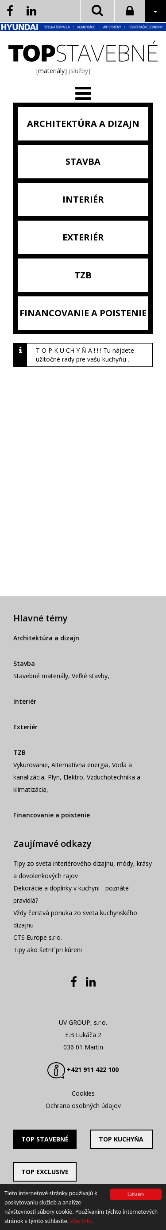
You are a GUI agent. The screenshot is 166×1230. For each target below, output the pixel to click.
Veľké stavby (90, 676)
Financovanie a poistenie (51, 815)
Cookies (83, 1093)
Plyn (54, 777)
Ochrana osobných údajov (83, 1105)
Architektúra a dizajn (46, 638)
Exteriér (25, 727)
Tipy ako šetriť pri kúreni (47, 950)
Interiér (24, 701)
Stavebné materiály (40, 676)
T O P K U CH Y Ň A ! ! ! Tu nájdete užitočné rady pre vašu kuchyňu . (85, 354)
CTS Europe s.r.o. (37, 937)
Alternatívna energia (79, 765)
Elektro (73, 777)
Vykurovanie (30, 765)
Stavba (24, 663)
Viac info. (81, 1221)
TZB (19, 752)
